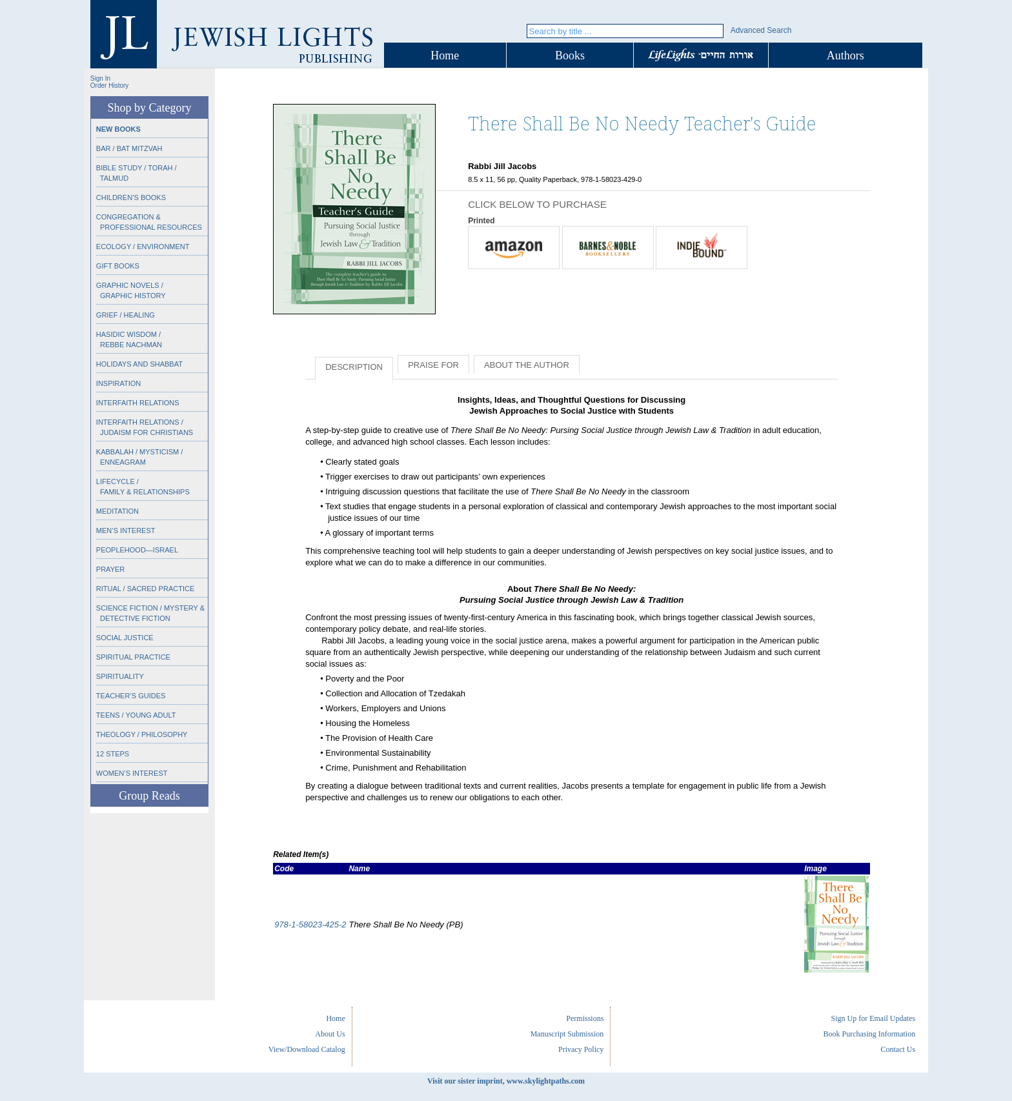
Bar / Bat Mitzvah (129, 148)
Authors (845, 55)
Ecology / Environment (143, 246)
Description (354, 367)
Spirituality (120, 676)
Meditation (117, 511)
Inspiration (118, 383)
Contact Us (897, 1049)
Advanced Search (761, 30)
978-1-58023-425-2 (310, 924)
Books (570, 55)
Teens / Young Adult (136, 715)
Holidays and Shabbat (139, 364)
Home (444, 55)
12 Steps (112, 754)
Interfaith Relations (137, 403)
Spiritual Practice (133, 657)
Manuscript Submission (567, 1033)
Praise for (433, 365)
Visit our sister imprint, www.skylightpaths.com (506, 1081)
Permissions (584, 1018)
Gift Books (117, 266)
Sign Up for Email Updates (873, 1018)
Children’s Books (131, 197)
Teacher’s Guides (131, 696)
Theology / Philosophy (142, 734)
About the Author (526, 365)
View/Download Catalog (306, 1049)
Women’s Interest (132, 773)
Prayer (110, 569)
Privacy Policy (580, 1049)
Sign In (100, 78)
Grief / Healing (125, 315)
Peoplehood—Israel (137, 550)
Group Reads (149, 795)
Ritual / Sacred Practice (145, 588)
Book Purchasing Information (869, 1033)
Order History (109, 85)
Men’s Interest (126, 530)
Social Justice (125, 637)
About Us (330, 1033)
